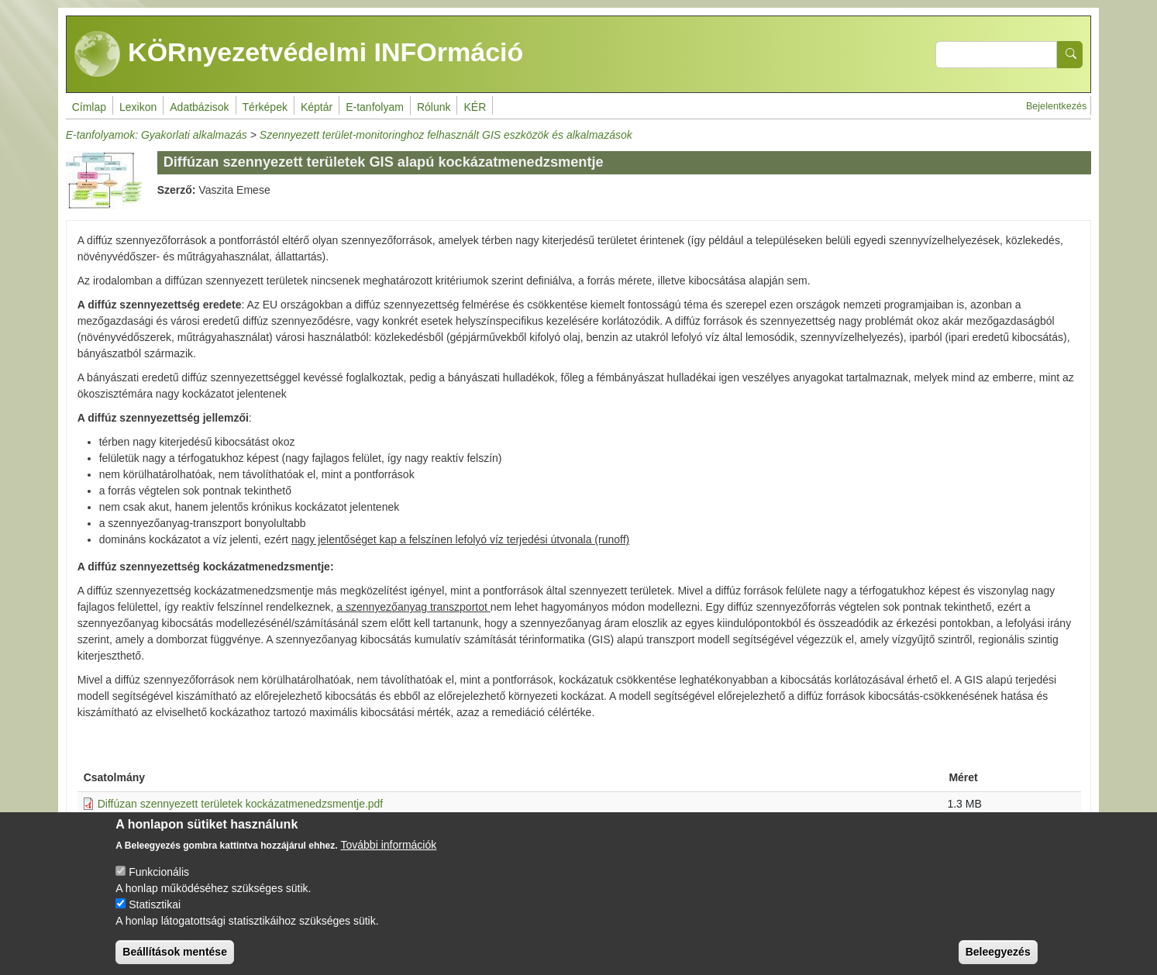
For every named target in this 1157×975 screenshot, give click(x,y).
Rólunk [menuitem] (434, 107)
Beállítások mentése (174, 952)
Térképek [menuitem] (265, 107)
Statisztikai (155, 904)
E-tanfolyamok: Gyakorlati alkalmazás (156, 135)
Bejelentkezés (1056, 106)
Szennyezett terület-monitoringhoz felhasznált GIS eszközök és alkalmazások (446, 135)
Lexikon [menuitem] (138, 107)
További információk (389, 845)
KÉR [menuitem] (474, 107)
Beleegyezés (998, 952)
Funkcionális (159, 872)
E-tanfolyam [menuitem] (375, 107)
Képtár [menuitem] (316, 107)
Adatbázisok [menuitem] (199, 107)
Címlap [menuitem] (89, 107)
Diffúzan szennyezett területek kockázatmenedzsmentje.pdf (241, 804)
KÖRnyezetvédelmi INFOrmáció (299, 54)
